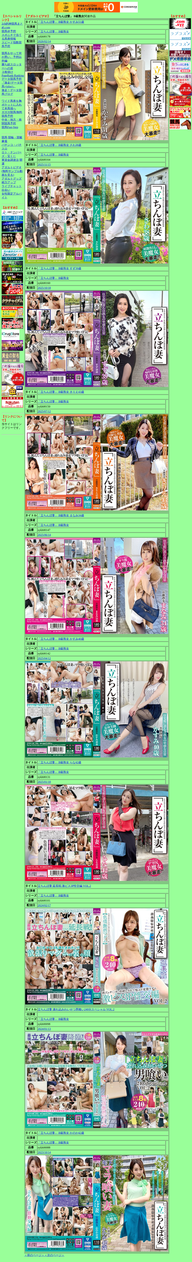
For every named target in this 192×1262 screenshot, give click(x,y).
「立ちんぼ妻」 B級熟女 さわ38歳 (59, 145)
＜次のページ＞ (54, 1255)
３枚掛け (7, 71)
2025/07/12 (44, 411)
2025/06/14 (44, 534)
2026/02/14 (44, 41)
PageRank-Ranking (13, 75)
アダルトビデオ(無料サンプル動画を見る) (12, 171)
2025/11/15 (44, 164)
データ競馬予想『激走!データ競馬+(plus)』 (12, 82)
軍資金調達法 (10, 159)
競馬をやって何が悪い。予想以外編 (12, 57)
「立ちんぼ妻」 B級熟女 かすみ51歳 (61, 21)
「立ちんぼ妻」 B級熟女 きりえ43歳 (61, 391)
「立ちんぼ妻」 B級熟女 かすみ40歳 (61, 638)
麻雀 (4, 141)
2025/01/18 (44, 781)
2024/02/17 (44, 905)
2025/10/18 (44, 287)
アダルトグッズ (12, 178)
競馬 (4, 137)
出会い (6, 189)
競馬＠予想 (9, 31)
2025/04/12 (44, 658)
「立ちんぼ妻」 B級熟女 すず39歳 (59, 268)
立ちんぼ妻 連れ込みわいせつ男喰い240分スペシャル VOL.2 (76, 1009)
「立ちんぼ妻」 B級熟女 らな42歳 (59, 762)
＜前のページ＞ (34, 1255)
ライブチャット (12, 186)
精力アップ (9, 182)
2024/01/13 (44, 1028)
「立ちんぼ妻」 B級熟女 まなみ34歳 (61, 515)
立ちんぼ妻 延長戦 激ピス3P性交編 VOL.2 (64, 885)
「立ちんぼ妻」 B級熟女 (53, 31)
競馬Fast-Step (10, 127)
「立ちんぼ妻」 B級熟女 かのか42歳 (61, 1132)
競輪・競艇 (15, 137)
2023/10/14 (44, 1152)
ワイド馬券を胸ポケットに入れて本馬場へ (12, 104)
